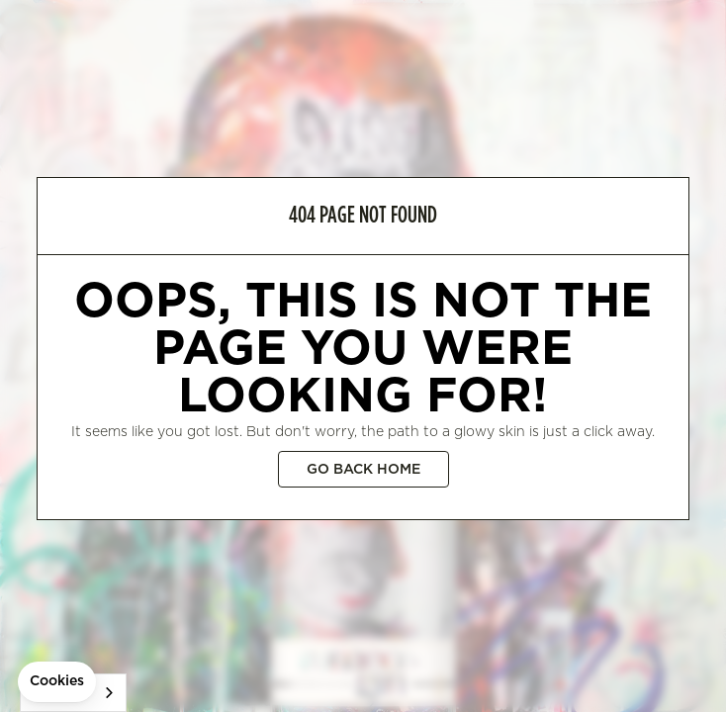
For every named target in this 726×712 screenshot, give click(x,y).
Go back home (363, 470)
